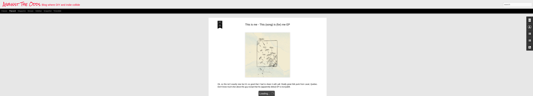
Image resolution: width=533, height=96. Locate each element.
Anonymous (281, 73)
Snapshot (48, 11)
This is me (286, 76)
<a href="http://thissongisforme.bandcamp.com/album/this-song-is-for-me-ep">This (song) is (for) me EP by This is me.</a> (244, 61)
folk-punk (263, 76)
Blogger (279, 94)
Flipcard (12, 11)
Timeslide (57, 11)
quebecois (277, 76)
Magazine (22, 11)
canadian (254, 76)
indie (270, 76)
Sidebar (38, 11)
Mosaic (30, 11)
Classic (4, 11)
